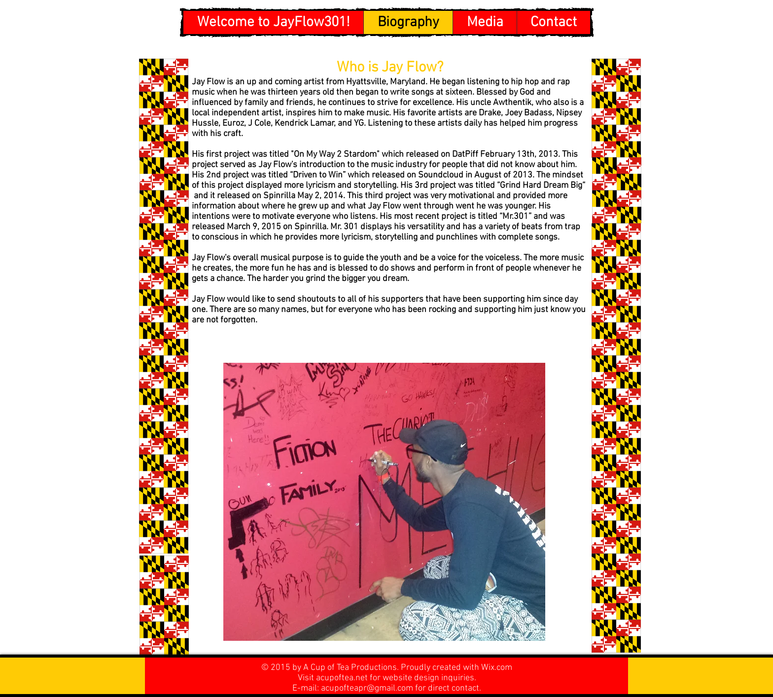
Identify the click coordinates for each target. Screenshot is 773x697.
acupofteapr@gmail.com (367, 688)
